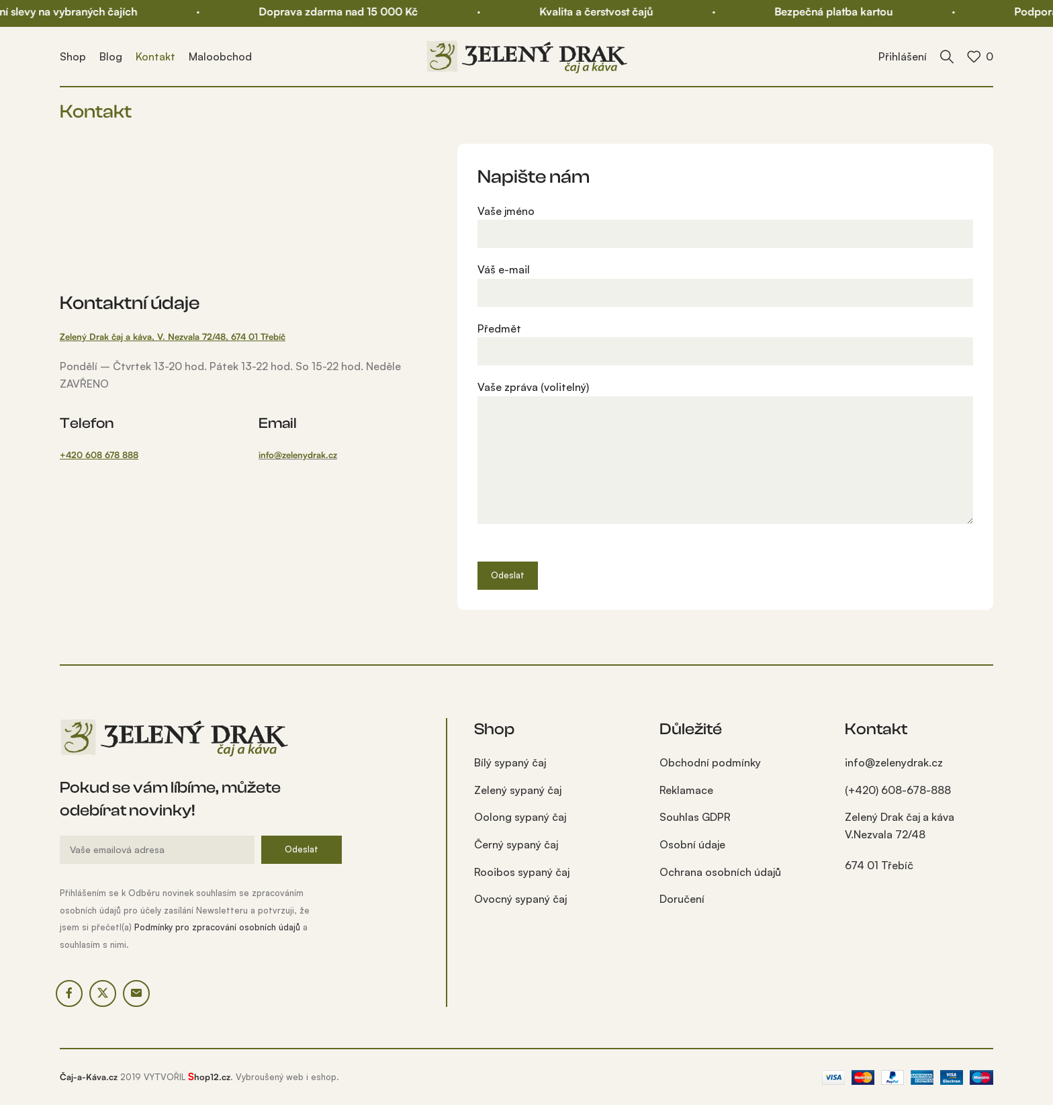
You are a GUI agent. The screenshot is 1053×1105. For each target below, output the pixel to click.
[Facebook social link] (69, 993)
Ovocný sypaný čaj (520, 898)
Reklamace (686, 790)
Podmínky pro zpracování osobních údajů (217, 927)
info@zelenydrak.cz (298, 454)
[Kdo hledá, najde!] (946, 56)
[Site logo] (526, 55)
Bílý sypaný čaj (510, 762)
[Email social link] (136, 993)
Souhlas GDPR (695, 817)
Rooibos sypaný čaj (521, 872)
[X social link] (102, 993)
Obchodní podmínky (710, 762)
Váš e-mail (725, 280)
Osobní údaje (692, 844)
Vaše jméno (725, 222)
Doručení (681, 898)
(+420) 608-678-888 (898, 790)
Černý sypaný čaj (516, 844)
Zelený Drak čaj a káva (899, 842)
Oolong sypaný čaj (520, 817)
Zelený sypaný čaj (517, 790)
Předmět (725, 339)
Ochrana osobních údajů (720, 872)
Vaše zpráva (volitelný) (725, 423)
